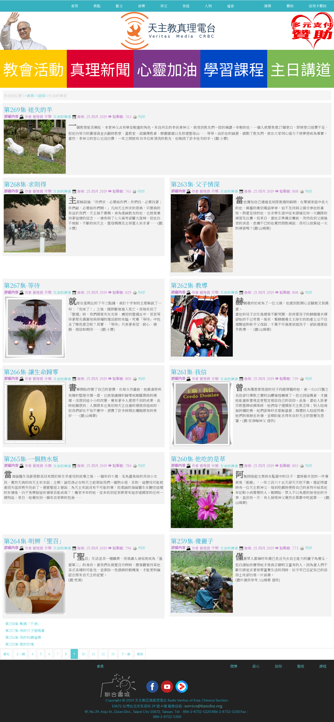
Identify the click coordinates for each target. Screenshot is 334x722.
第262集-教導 (189, 285)
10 (83, 654)
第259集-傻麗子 (192, 540)
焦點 (96, 5)
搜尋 (267, 5)
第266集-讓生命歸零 (31, 371)
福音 (230, 5)
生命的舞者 (62, 116)
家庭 (186, 5)
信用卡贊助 (317, 5)
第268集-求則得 (25, 184)
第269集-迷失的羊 (28, 109)
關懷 (233, 666)
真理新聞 (100, 69)
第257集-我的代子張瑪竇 (25, 630)
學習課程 (233, 69)
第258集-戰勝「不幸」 (23, 623)
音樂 (141, 5)
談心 (256, 666)
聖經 (300, 666)
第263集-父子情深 (195, 184)
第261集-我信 (189, 371)
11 (93, 654)
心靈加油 (167, 69)
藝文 (119, 5)
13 (113, 654)
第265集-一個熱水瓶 (31, 458)
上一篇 (20, 654)
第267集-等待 (22, 285)
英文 (163, 5)
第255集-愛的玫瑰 (19, 644)
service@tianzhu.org (203, 705)
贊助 (290, 5)
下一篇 (125, 654)
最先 (6, 654)
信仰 (41, 95)
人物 (208, 5)
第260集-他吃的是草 (198, 458)
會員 (100, 666)
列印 (139, 116)
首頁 (74, 5)
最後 (140, 654)
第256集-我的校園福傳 (23, 637)
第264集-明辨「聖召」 (34, 540)
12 (103, 654)
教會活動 (33, 69)
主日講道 (300, 69)
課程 (322, 666)
